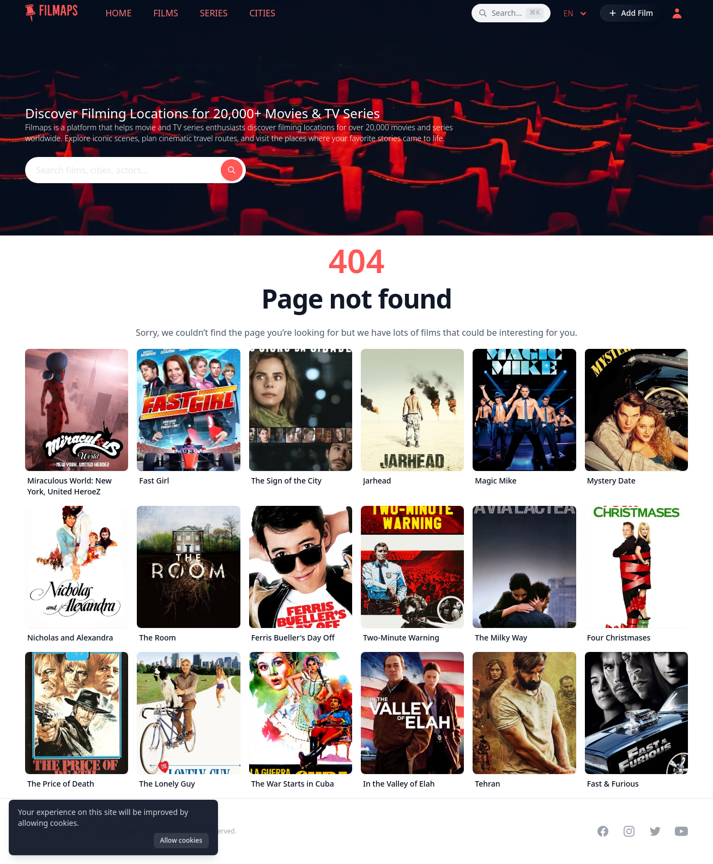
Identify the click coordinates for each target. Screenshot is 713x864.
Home (119, 13)
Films (165, 13)
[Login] (677, 13)
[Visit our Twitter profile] (655, 831)
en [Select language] (576, 13)
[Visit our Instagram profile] (629, 831)
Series (214, 13)
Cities (262, 13)
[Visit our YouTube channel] (681, 831)
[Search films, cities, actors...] (511, 13)
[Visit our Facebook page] (602, 831)
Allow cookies (181, 840)
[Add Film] (631, 13)
